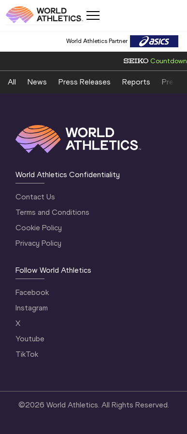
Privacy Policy (38, 243)
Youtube (29, 338)
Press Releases (84, 81)
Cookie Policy (38, 227)
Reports (136, 81)
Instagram (31, 307)
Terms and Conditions (52, 212)
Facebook (32, 292)
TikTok (26, 354)
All (12, 81)
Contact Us (35, 196)
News (37, 81)
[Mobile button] (92, 15)
